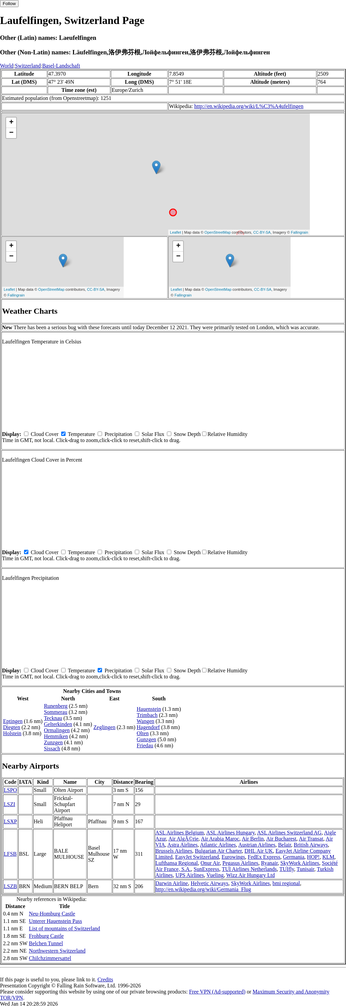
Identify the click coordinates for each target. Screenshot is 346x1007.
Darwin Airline (171, 883)
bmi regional (286, 883)
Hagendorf (148, 727)
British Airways (311, 845)
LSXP (10, 821)
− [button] (11, 133)
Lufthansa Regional (176, 863)
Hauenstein (149, 709)
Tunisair (305, 869)
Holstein (12, 733)
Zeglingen (105, 727)
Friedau (145, 745)
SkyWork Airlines (299, 863)
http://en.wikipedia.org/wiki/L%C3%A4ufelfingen (248, 106)
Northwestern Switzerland (57, 951)
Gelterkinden (58, 724)
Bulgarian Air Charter (218, 851)
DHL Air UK (259, 851)
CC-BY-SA (262, 232)
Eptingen (13, 721)
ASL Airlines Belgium (179, 832)
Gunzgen (146, 739)
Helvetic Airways (209, 883)
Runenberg (56, 706)
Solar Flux (153, 434)
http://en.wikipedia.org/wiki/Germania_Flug (203, 889)
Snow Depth (187, 434)
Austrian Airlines (256, 845)
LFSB (10, 854)
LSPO (10, 790)
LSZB (10, 886)
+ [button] (11, 123)
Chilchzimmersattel (50, 958)
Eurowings (233, 857)
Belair (284, 845)
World (7, 66)
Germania (293, 857)
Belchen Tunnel (46, 943)
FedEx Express (264, 857)
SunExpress (206, 869)
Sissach (52, 748)
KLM (328, 857)
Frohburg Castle (46, 936)
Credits (105, 979)
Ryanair (269, 863)
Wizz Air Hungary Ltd (250, 875)
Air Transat (311, 839)
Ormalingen (57, 730)
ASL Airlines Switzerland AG (289, 832)
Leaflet (175, 232)
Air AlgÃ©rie (183, 839)
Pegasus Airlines (240, 863)
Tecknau (53, 718)
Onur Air (210, 863)
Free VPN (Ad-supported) (217, 992)
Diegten (11, 727)
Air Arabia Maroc (220, 839)
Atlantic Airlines (218, 845)
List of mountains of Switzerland (64, 928)
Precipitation (118, 434)
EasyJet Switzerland (197, 857)
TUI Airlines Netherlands (249, 869)
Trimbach (147, 715)
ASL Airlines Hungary (230, 832)
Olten (143, 733)
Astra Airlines (182, 845)
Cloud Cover (44, 434)
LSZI (9, 804)
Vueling (215, 875)
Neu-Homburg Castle (52, 913)
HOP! (313, 857)
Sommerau (55, 712)
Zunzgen (53, 742)
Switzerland (28, 66)
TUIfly (286, 869)
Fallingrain (299, 232)
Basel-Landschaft (61, 66)
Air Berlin (253, 839)
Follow (9, 3)
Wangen (145, 721)
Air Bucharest (281, 839)
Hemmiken (56, 736)
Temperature (81, 434)
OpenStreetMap (217, 232)
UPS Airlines (189, 875)
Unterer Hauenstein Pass (55, 921)
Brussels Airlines (173, 851)
